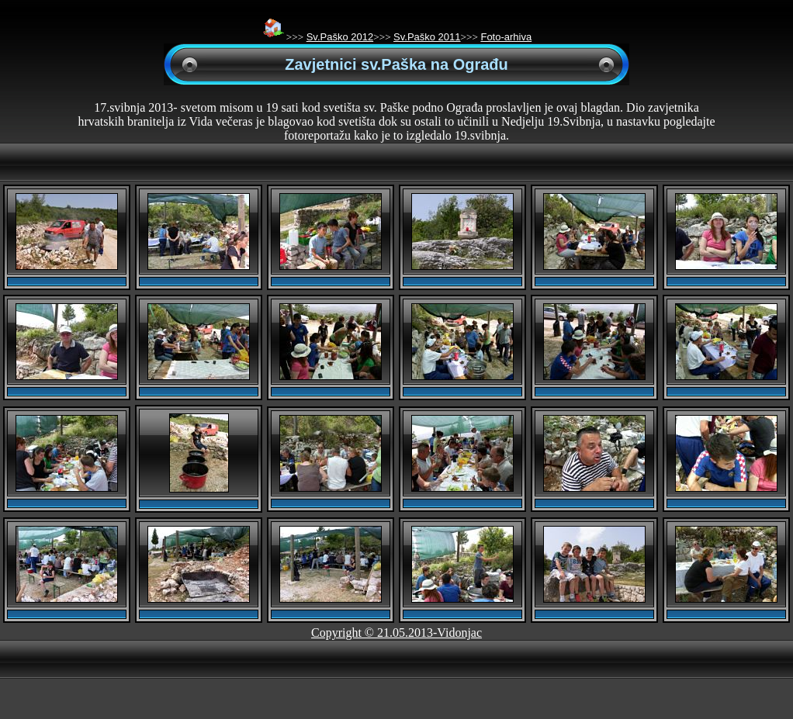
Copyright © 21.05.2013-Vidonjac (396, 632)
